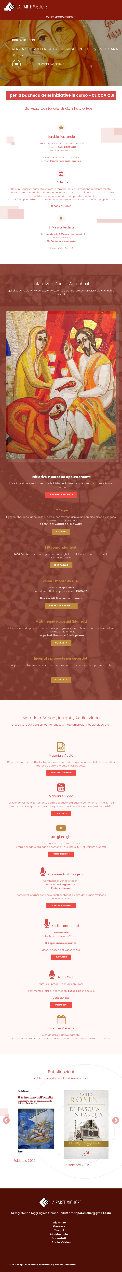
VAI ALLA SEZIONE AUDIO (61, 773)
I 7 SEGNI (61, 531)
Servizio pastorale (51, 64)
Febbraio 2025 (25, 1161)
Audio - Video (61, 1242)
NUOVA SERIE (61, 957)
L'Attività (61, 182)
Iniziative (59, 1222)
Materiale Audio (61, 755)
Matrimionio (59, 1234)
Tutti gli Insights (61, 837)
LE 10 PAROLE (61, 565)
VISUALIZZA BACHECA (61, 494)
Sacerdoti (59, 1238)
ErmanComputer (65, 1264)
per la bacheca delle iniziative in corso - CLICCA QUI (62, 95)
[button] (6, 1120)
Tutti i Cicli (61, 977)
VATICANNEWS (61, 1005)
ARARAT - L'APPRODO (61, 605)
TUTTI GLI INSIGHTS (61, 854)
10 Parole (59, 1226)
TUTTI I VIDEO (61, 813)
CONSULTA (61, 642)
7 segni (59, 1230)
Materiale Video (61, 796)
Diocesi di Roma (61, 206)
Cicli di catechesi (61, 926)
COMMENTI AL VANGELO (61, 906)
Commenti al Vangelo (61, 874)
